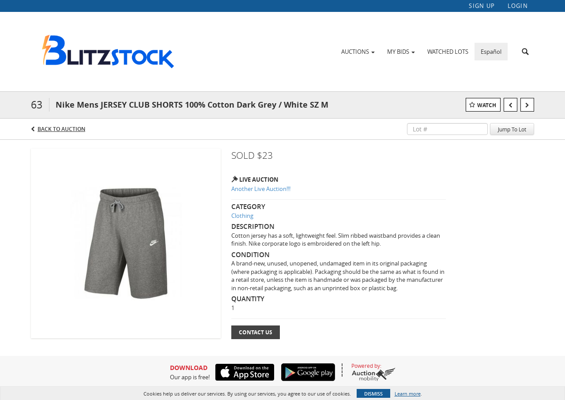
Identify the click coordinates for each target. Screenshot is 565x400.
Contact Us (255, 332)
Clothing (242, 216)
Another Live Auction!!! (260, 189)
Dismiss (373, 393)
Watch (486, 105)
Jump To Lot (512, 129)
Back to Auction (61, 129)
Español (491, 52)
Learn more (408, 393)
